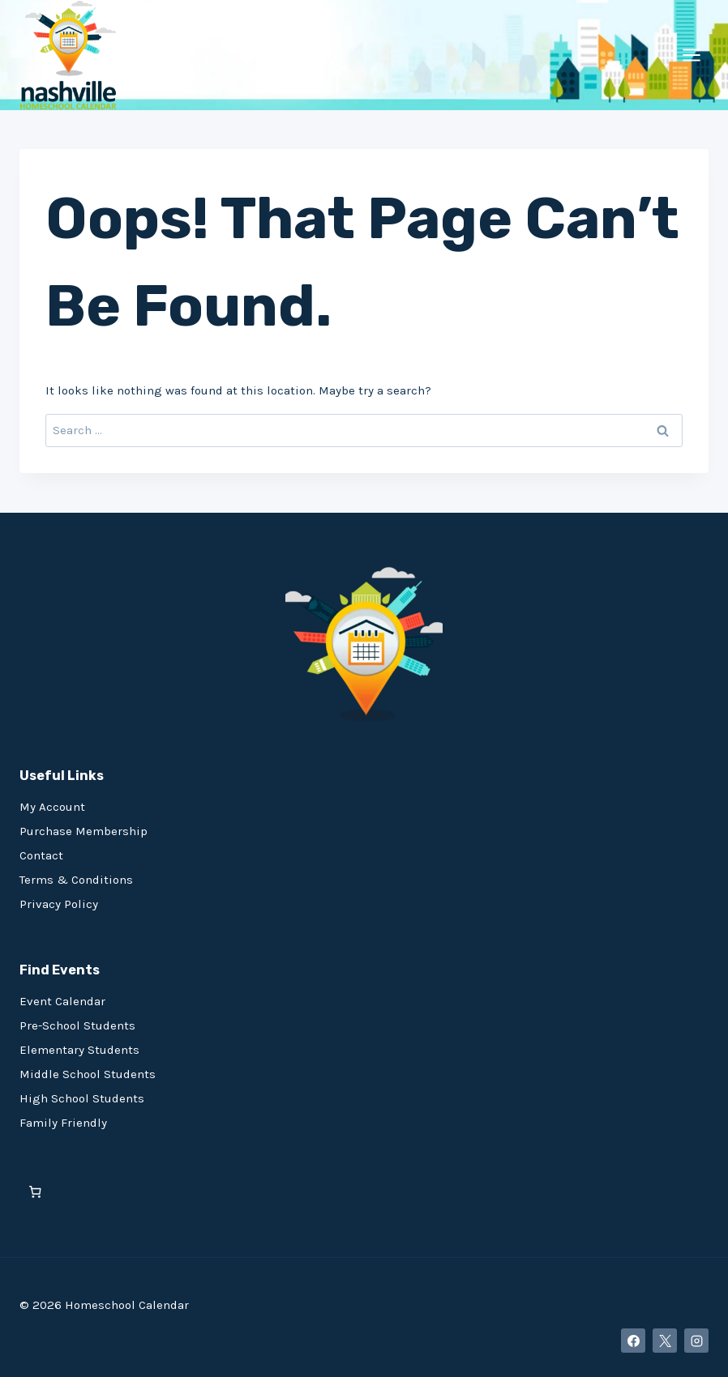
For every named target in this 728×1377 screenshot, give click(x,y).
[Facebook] (633, 1340)
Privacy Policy (58, 904)
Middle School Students (87, 1074)
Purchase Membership (83, 831)
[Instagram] (696, 1340)
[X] (665, 1340)
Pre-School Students (77, 1025)
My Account (52, 806)
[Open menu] (691, 55)
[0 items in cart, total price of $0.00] (35, 1192)
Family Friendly (63, 1122)
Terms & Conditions (76, 879)
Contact (41, 855)
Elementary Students (79, 1049)
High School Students (81, 1098)
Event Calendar (62, 1001)
